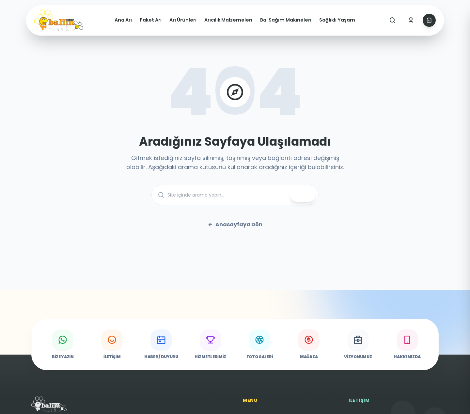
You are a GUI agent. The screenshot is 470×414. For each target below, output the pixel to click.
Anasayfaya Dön (235, 225)
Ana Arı (123, 20)
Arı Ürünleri (182, 20)
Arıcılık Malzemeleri (228, 20)
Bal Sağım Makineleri (285, 20)
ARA (302, 195)
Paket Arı (151, 20)
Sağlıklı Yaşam (337, 20)
